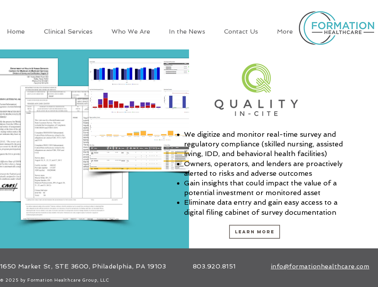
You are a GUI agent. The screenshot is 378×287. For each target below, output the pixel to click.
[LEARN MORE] (254, 232)
